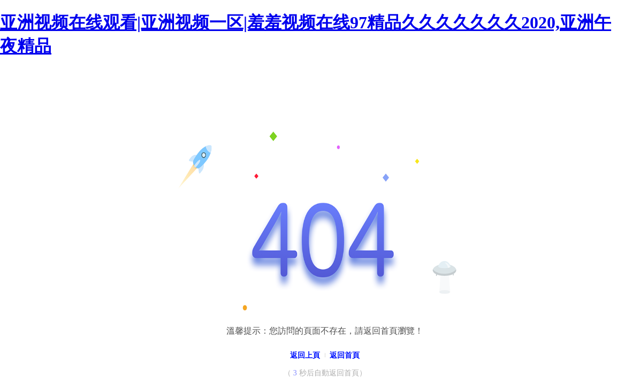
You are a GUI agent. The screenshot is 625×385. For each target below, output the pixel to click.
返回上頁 (305, 355)
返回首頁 (345, 355)
